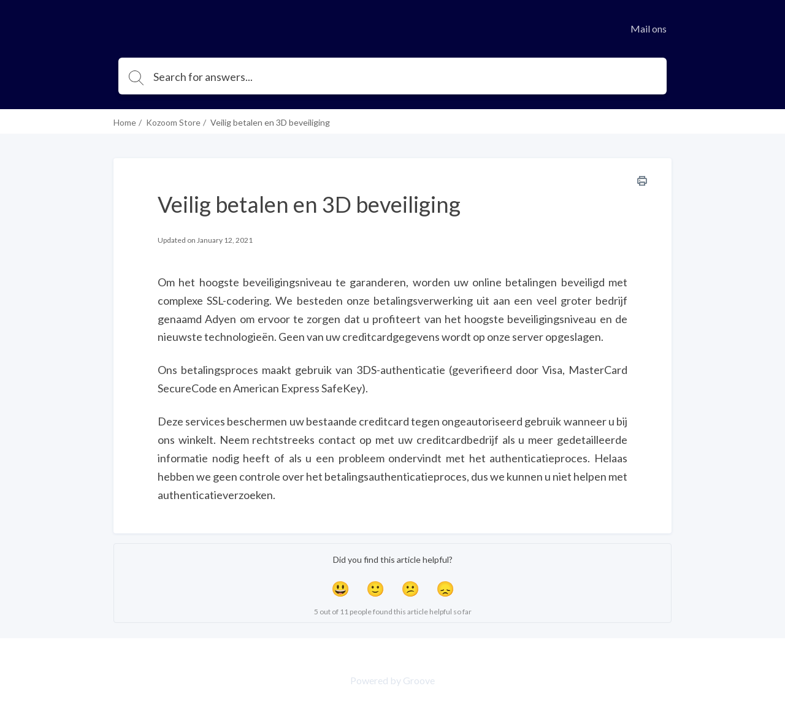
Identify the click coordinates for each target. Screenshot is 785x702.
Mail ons (648, 28)
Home (124, 122)
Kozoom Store (173, 122)
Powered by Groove (392, 680)
